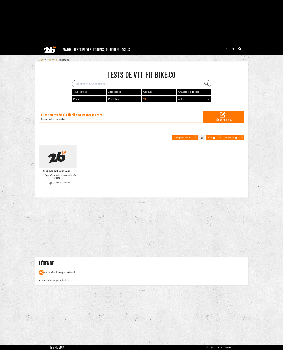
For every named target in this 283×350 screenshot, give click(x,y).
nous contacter (224, 347)
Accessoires (114, 91)
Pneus (76, 99)
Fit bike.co (64, 60)
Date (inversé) (182, 137)
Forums (98, 50)
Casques (148, 91)
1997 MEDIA (58, 347)
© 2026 (209, 347)
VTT (55, 60)
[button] (233, 49)
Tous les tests (80, 91)
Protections (114, 99)
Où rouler (112, 50)
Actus (126, 50)
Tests (49, 60)
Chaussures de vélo (188, 91)
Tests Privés (82, 50)
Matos (67, 50)
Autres (194, 99)
